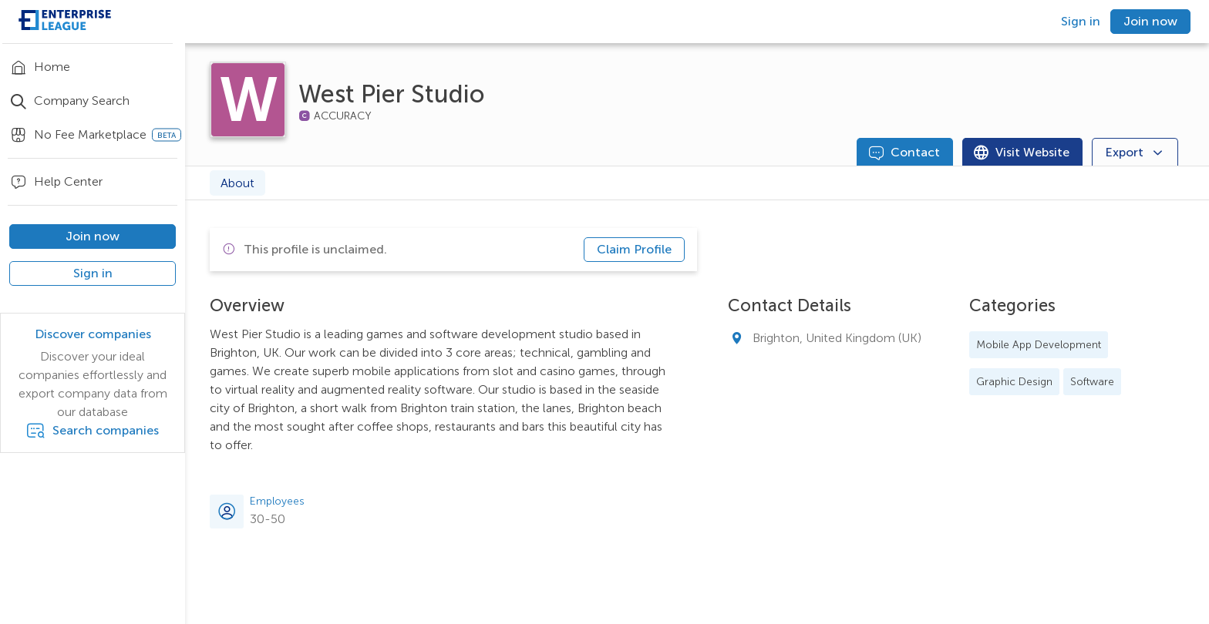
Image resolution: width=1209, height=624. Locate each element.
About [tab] (237, 183)
